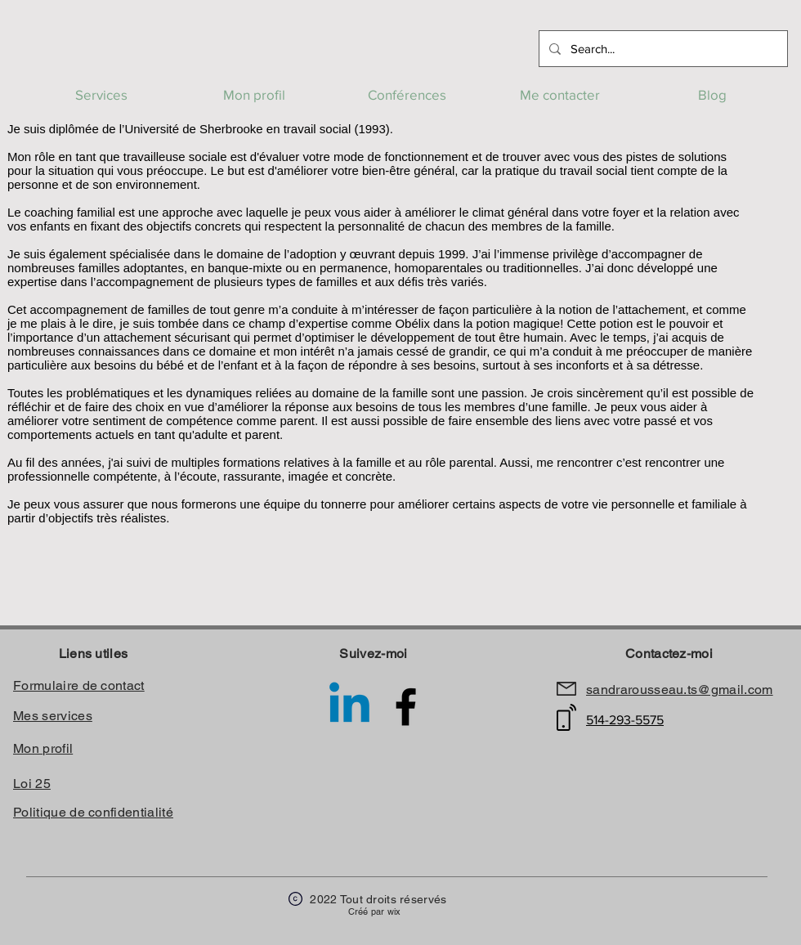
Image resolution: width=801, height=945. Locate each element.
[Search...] (662, 48)
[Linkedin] (349, 707)
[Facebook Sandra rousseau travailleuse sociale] (406, 707)
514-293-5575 (625, 720)
